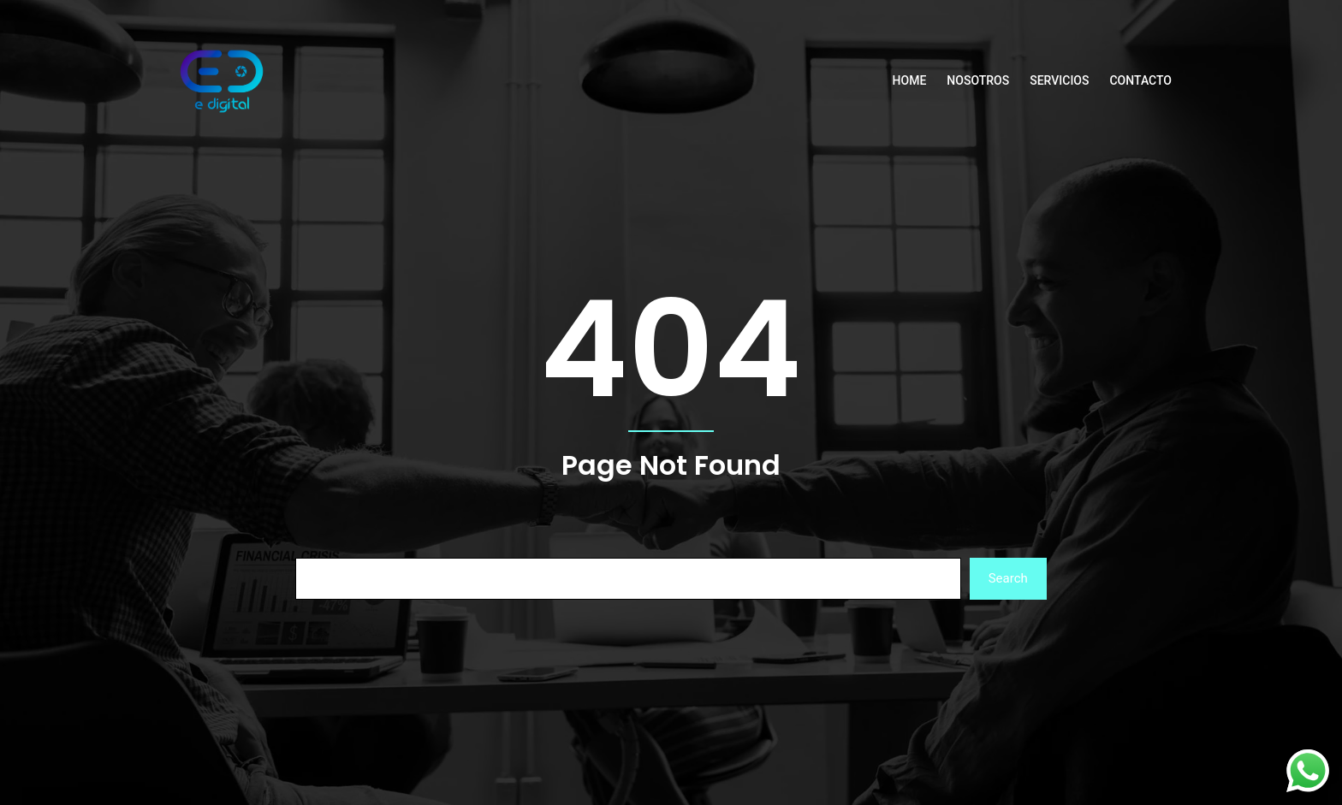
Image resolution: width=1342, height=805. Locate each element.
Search (1008, 578)
